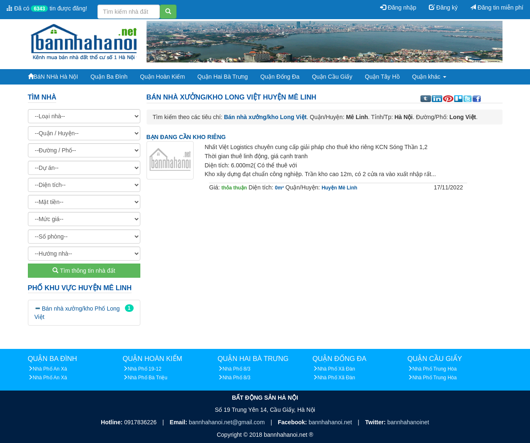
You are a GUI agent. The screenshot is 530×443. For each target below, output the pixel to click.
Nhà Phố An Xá (50, 369)
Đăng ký (443, 7)
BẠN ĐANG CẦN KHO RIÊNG (186, 137)
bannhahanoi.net (331, 422)
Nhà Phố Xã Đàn (336, 369)
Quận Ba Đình (108, 76)
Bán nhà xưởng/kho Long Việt (265, 117)
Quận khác (429, 76)
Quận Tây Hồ (382, 76)
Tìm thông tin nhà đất (83, 270)
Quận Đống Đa (279, 76)
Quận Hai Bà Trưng (222, 76)
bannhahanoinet (408, 422)
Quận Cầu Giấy (332, 76)
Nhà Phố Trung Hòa (435, 369)
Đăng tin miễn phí (496, 7)
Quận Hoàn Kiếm (162, 76)
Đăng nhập (398, 7)
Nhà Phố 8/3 (237, 369)
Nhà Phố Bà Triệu (147, 378)
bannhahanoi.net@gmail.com (227, 422)
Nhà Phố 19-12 (145, 369)
